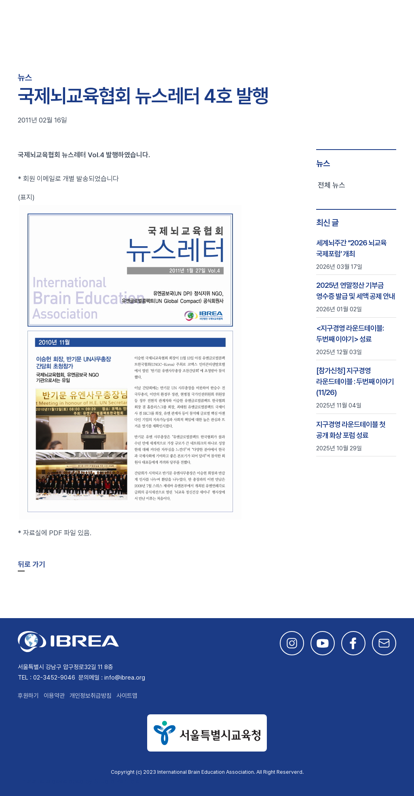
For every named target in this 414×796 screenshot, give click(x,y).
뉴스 (323, 163)
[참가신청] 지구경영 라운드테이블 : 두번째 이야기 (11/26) (355, 381)
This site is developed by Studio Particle (78, 781)
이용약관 (54, 695)
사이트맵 (126, 695)
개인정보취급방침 (91, 695)
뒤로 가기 (31, 564)
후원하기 (28, 695)
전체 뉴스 (331, 185)
